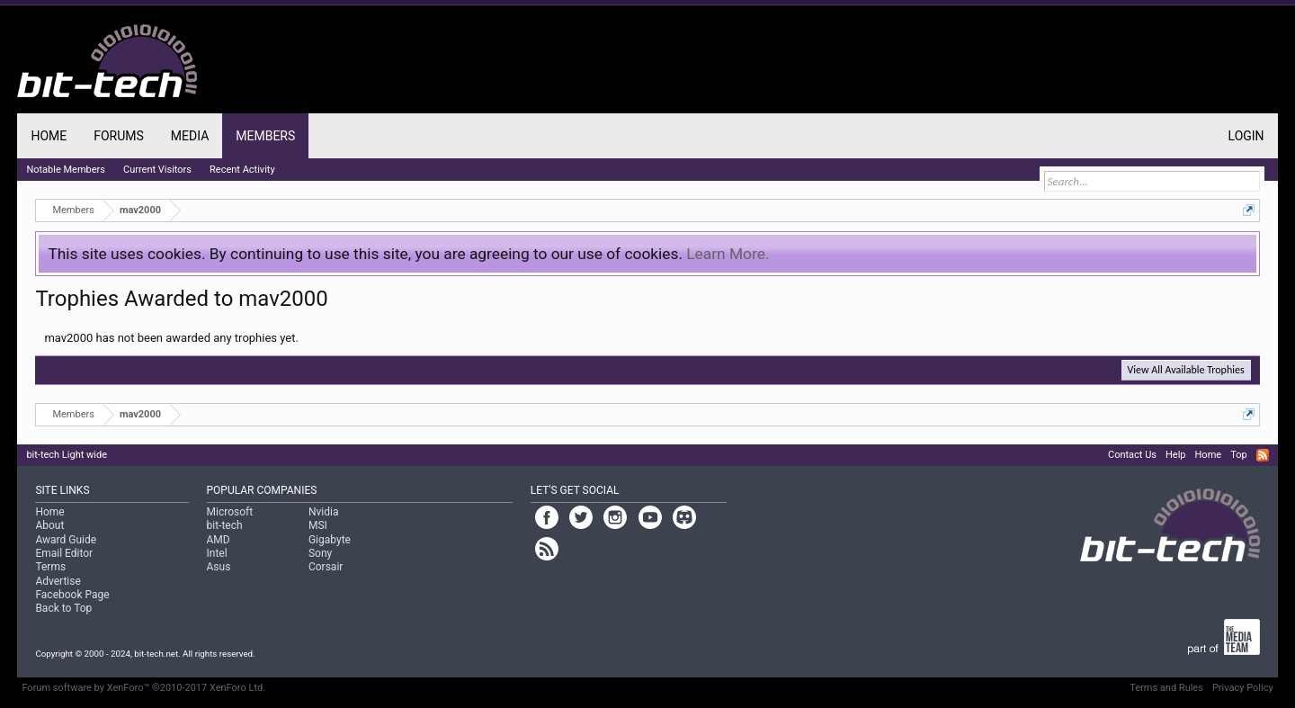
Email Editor (64, 553)
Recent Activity (242, 169)
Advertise (57, 581)
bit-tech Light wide (66, 455)
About (49, 525)
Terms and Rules (1166, 688)
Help (1176, 455)
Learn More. (727, 254)
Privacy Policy (1242, 688)
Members (265, 136)
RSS (1262, 455)
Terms (50, 566)
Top (1238, 455)
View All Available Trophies (1186, 369)
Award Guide (65, 539)
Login (1246, 136)
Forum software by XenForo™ (143, 688)
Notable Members (65, 169)
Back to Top (63, 608)
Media (190, 136)
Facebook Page (72, 594)
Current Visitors (157, 169)
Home (49, 136)
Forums (119, 136)
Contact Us (1132, 455)
